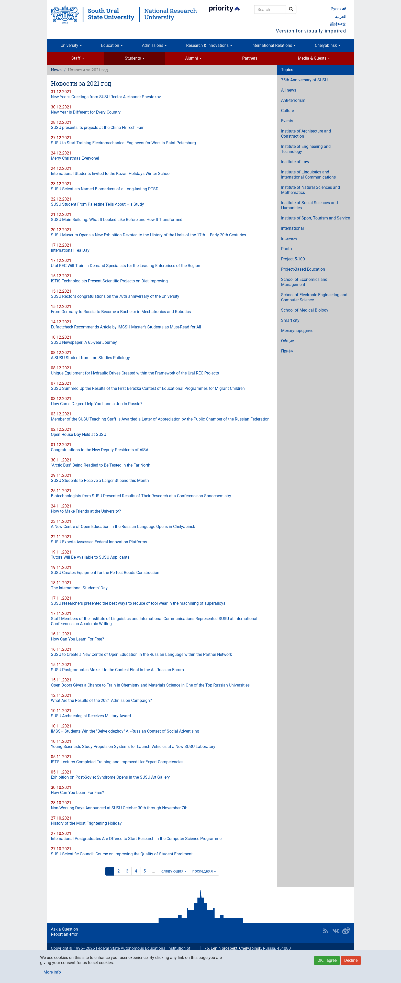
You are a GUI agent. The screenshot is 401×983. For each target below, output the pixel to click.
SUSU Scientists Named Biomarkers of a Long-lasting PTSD (105, 188)
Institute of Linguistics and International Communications (308, 175)
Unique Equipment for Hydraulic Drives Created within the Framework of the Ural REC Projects (135, 373)
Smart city (290, 320)
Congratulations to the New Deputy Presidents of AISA (99, 449)
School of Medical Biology (304, 310)
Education (112, 45)
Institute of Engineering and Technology (306, 149)
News (56, 69)
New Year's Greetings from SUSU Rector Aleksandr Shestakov (106, 96)
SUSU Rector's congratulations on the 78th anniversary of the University (115, 296)
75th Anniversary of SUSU (304, 80)
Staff (77, 58)
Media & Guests (314, 58)
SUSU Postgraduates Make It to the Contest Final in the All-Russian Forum (117, 669)
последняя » (204, 871)
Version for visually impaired (311, 31)
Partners (249, 58)
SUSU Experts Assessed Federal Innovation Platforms (99, 541)
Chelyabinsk (327, 45)
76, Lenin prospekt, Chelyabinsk (232, 948)
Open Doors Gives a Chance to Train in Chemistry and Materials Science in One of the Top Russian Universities (150, 685)
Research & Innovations (209, 45)
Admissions (154, 45)
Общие (287, 340)
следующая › (173, 871)
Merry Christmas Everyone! (75, 158)
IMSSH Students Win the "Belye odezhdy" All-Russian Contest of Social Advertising (125, 731)
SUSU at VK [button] (336, 931)
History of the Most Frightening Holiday (86, 823)
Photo (286, 248)
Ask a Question (64, 929)
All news (288, 90)
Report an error (64, 934)
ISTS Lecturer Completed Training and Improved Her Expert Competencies (117, 761)
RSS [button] (325, 931)
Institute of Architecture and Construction (306, 134)
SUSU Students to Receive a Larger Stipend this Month (100, 480)
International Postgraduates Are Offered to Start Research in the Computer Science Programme (136, 838)
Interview (289, 238)
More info (52, 972)
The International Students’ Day (79, 588)
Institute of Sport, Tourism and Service (315, 218)
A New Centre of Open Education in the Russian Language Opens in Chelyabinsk (123, 526)
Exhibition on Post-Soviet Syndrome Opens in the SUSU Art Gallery (110, 777)
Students (134, 58)
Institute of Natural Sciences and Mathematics (310, 190)
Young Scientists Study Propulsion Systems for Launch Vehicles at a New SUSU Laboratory (133, 746)
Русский (338, 8)
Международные (297, 330)
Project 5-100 (293, 259)
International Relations (273, 45)
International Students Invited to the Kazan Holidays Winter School (111, 173)
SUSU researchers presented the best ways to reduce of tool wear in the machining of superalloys (138, 603)
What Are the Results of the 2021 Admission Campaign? (101, 700)
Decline (351, 960)
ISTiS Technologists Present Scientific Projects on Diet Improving (109, 281)
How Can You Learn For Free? (77, 639)
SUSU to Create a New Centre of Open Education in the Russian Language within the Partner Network (141, 654)
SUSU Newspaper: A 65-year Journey (84, 342)
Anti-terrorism (293, 100)
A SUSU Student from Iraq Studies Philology (90, 357)
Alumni (193, 58)
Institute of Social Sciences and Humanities (309, 205)
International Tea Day (70, 250)
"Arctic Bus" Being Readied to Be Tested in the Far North (100, 465)
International (292, 228)
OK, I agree (327, 960)
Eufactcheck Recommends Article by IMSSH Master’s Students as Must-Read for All (126, 327)
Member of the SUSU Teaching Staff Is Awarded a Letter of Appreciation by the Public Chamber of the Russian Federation (160, 419)
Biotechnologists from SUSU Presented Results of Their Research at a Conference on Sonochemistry (141, 495)
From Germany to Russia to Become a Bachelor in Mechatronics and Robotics (121, 311)
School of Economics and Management (304, 282)
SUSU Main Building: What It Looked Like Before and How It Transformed (116, 219)
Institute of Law (295, 161)
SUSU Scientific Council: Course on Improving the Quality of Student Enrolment (122, 854)
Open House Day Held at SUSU (78, 434)
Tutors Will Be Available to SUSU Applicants (90, 557)
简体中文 (338, 24)
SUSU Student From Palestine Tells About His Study (97, 204)
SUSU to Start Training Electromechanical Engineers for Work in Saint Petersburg (123, 142)
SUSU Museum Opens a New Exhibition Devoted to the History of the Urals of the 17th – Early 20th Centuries (148, 235)
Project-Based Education (303, 269)
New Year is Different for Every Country (86, 112)
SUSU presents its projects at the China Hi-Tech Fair (97, 127)
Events (287, 120)
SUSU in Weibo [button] (346, 931)
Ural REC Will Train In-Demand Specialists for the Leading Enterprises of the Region (125, 265)
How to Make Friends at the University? (86, 511)
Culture (287, 110)
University (71, 45)
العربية (340, 16)
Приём (287, 351)
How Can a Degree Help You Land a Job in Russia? (96, 403)
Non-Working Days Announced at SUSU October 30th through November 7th (119, 807)
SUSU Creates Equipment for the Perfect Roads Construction (105, 572)
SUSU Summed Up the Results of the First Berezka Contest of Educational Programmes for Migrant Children (148, 388)
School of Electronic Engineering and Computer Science (314, 297)
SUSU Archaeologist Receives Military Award (91, 715)
